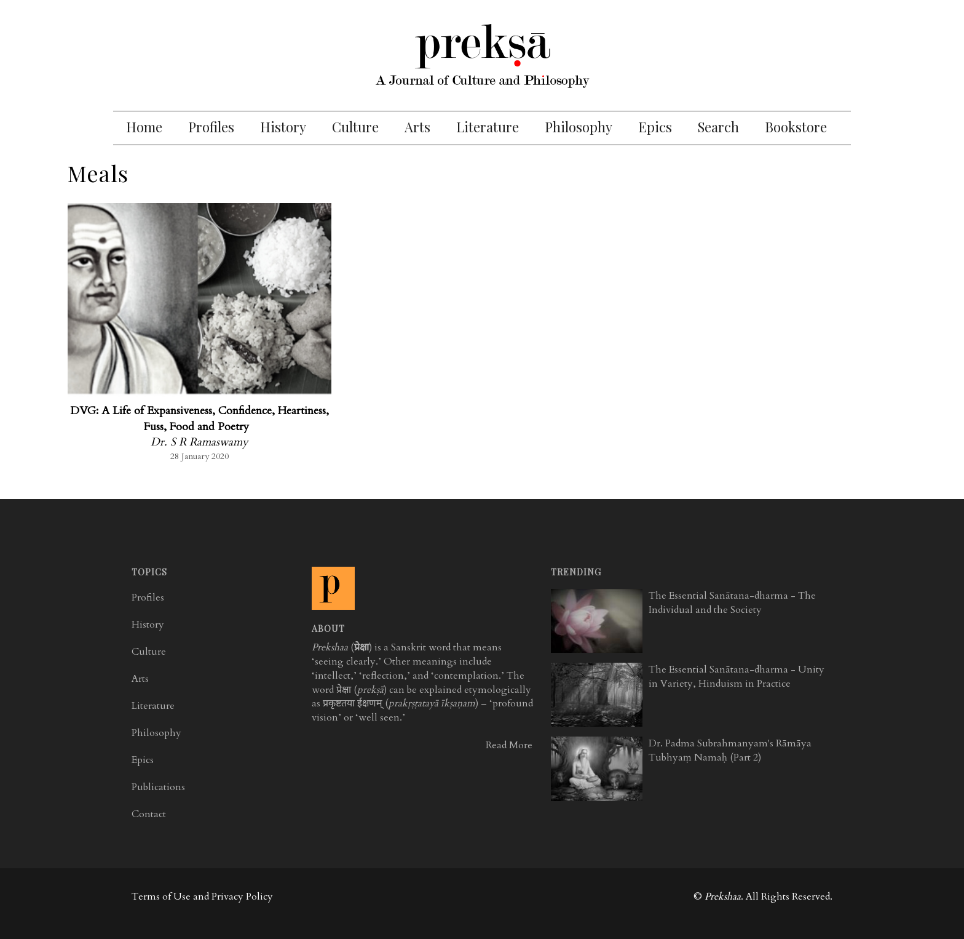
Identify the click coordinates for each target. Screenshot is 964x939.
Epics (655, 127)
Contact (149, 814)
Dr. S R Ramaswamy (199, 442)
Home (144, 127)
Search (718, 127)
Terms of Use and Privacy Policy (202, 896)
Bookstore (796, 127)
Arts (417, 127)
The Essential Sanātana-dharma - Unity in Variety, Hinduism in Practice (736, 676)
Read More (509, 745)
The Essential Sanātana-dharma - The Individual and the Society (732, 603)
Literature (487, 127)
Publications (158, 787)
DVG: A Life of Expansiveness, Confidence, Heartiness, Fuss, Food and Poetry (199, 418)
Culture (355, 127)
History (283, 127)
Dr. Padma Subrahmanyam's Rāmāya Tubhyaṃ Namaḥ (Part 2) (730, 750)
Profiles (211, 127)
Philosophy (578, 127)
